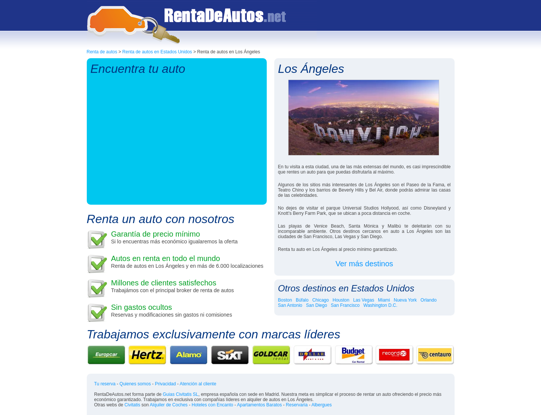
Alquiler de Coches (169, 404)
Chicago (320, 300)
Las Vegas (363, 300)
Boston (285, 300)
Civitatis (132, 404)
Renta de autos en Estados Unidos (157, 51)
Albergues (321, 404)
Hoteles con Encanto (212, 404)
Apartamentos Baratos (259, 404)
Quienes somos (135, 383)
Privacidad (165, 383)
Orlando (428, 300)
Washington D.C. (380, 305)
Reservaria (297, 404)
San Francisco (345, 305)
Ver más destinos (364, 264)
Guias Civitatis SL (180, 394)
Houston (340, 300)
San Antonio (290, 305)
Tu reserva (105, 383)
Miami (384, 300)
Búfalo (302, 300)
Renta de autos (102, 51)
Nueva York (405, 300)
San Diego (316, 305)
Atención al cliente (198, 383)
